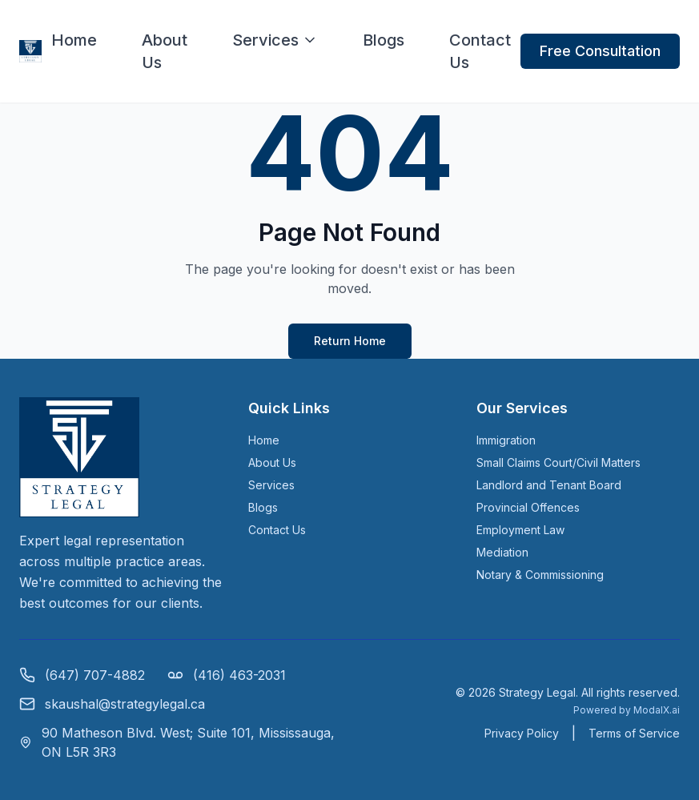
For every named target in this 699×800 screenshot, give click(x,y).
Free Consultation (600, 50)
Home (74, 40)
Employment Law (520, 530)
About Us (164, 51)
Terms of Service (634, 733)
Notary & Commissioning (540, 574)
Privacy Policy (521, 733)
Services (275, 40)
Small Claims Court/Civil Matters (558, 462)
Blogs (383, 40)
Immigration (506, 440)
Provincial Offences (528, 507)
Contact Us (480, 51)
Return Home (350, 341)
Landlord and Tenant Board (548, 485)
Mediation (502, 552)
